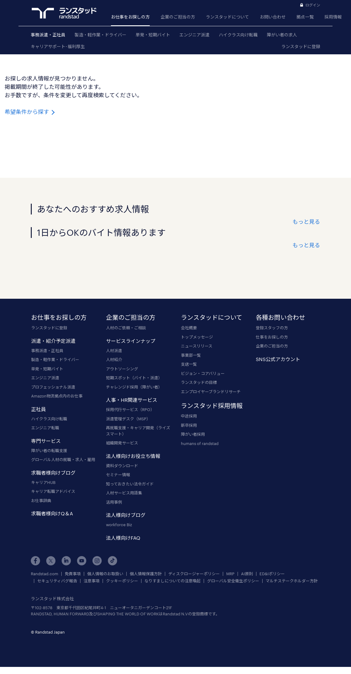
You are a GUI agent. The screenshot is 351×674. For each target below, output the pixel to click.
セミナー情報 (118, 474)
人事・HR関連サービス (131, 400)
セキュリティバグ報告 (57, 581)
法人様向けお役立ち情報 (133, 456)
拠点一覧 (305, 16)
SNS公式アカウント (278, 359)
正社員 (38, 409)
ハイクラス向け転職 (238, 34)
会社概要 (189, 327)
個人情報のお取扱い (105, 574)
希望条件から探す (30, 111)
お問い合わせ (273, 16)
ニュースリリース (196, 345)
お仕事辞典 (41, 500)
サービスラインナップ (130, 341)
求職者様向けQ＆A (52, 513)
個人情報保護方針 (146, 574)
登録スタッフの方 (272, 327)
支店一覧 (189, 364)
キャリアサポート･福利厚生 (58, 46)
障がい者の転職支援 (49, 450)
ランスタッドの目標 (199, 382)
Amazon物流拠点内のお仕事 (57, 395)
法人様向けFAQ (123, 538)
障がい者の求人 (282, 34)
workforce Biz (119, 524)
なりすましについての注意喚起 (173, 581)
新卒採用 (189, 425)
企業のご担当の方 (178, 16)
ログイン (312, 5)
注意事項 (92, 581)
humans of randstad (199, 443)
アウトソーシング (122, 368)
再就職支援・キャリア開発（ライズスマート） (138, 430)
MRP (230, 574)
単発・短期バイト (153, 34)
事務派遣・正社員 (48, 34)
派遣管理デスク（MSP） (128, 418)
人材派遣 (114, 350)
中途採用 (189, 416)
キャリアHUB (43, 482)
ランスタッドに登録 (300, 46)
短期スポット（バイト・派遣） (134, 377)
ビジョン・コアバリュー (203, 373)
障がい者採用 (193, 434)
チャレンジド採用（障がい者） (134, 387)
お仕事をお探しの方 (130, 16)
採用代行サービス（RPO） (130, 409)
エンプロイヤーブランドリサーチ (211, 391)
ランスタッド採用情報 (212, 405)
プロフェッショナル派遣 (53, 387)
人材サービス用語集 (124, 492)
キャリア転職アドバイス (53, 491)
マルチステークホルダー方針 (292, 581)
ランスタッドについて (227, 16)
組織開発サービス (122, 442)
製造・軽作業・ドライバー (100, 34)
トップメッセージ (197, 337)
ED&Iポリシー (272, 574)
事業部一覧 (191, 355)
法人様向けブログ (125, 515)
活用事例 (114, 502)
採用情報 (333, 16)
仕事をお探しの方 (272, 337)
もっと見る (306, 221)
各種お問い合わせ (280, 317)
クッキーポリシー (122, 581)
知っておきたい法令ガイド (130, 483)
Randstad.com (44, 574)
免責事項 (73, 574)
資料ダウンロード (122, 465)
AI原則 (247, 574)
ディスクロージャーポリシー (194, 574)
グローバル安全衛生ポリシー (233, 581)
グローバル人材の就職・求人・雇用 (63, 459)
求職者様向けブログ (53, 473)
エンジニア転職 (45, 427)
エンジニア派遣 (194, 34)
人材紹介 (114, 359)
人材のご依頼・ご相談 (126, 327)
